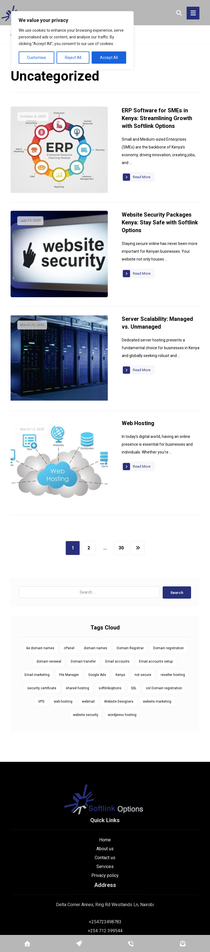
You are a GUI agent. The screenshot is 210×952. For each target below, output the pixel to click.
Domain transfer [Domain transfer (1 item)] (83, 609)
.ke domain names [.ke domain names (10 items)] (40, 596)
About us (105, 796)
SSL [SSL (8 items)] (133, 636)
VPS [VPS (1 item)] (41, 649)
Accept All (109, 57)
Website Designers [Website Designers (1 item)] (118, 649)
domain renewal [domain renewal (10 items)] (48, 609)
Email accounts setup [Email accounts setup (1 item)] (156, 609)
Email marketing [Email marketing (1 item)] (37, 622)
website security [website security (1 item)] (85, 662)
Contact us (105, 804)
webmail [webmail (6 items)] (88, 649)
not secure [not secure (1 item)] (143, 622)
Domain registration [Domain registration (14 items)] (168, 596)
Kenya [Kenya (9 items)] (120, 622)
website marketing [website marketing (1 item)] (157, 649)
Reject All (73, 57)
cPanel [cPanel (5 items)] (69, 596)
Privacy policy (105, 822)
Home (105, 787)
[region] (72, 40)
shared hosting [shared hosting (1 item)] (77, 636)
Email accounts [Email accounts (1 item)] (117, 609)
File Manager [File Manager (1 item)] (69, 622)
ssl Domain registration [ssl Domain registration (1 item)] (164, 636)
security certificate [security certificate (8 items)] (41, 636)
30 (121, 495)
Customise (36, 57)
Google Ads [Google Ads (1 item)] (97, 622)
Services (105, 813)
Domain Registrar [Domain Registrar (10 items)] (130, 596)
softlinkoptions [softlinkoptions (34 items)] (110, 636)
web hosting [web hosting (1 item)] (63, 649)
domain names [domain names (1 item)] (95, 596)
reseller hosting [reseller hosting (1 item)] (173, 622)
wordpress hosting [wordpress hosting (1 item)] (122, 662)
